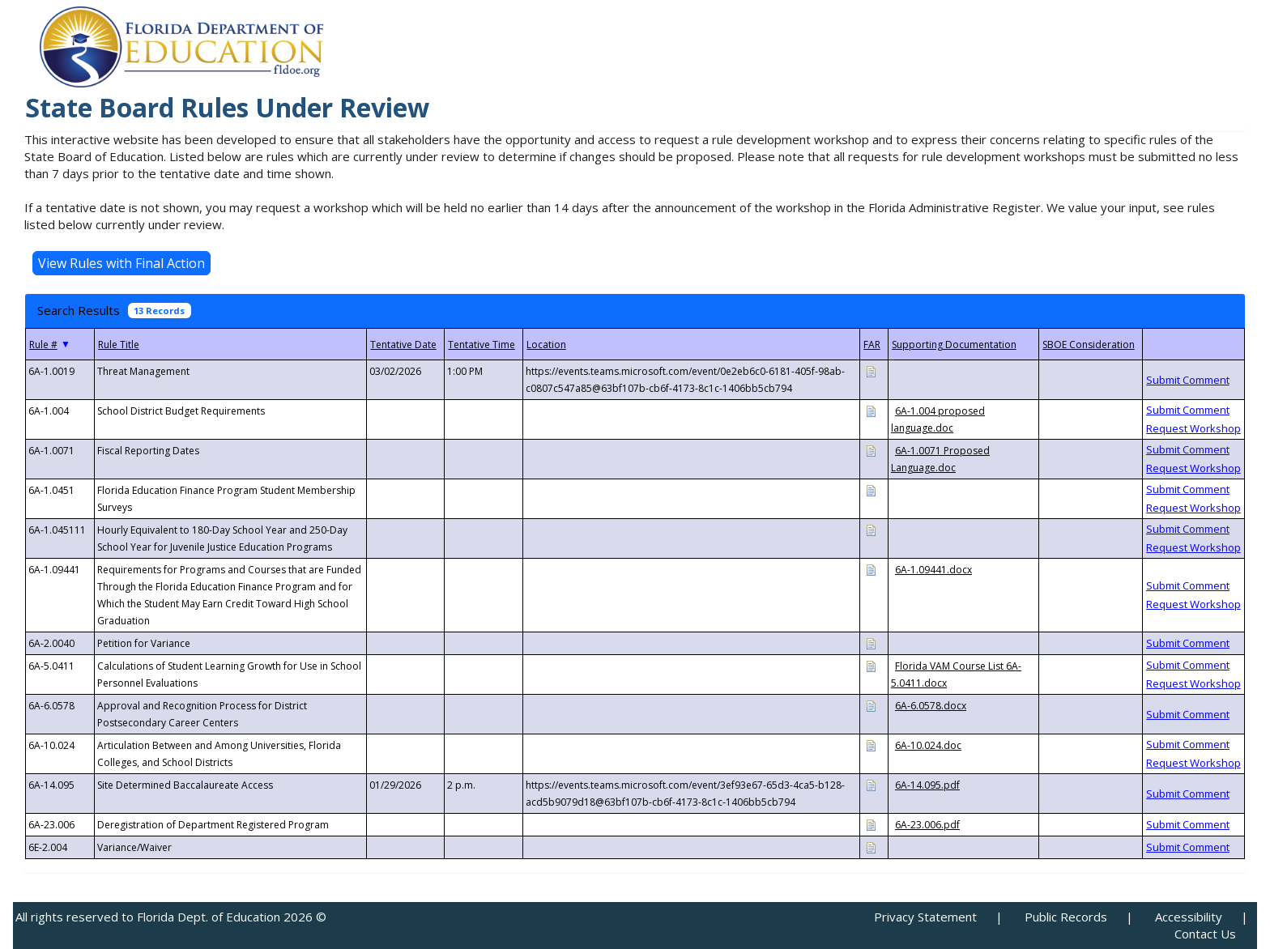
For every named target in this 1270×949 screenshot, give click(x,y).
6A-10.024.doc (928, 745)
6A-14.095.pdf (927, 785)
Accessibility (1188, 917)
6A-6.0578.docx (930, 706)
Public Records (1066, 917)
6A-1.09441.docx (933, 570)
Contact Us (1205, 934)
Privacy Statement (925, 917)
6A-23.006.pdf (927, 825)
